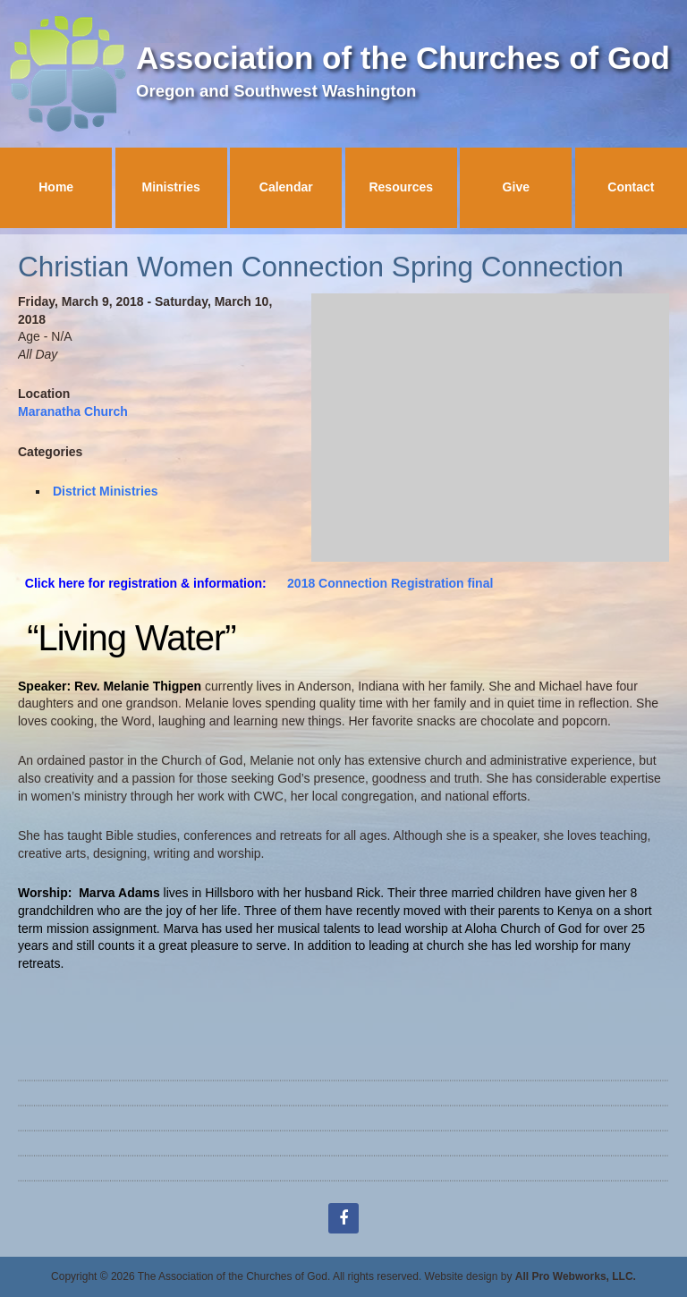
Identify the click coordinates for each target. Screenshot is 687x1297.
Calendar (286, 187)
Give (516, 187)
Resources (401, 187)
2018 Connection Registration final (390, 583)
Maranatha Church (73, 411)
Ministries (171, 187)
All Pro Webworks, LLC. (575, 1276)
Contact (630, 187)
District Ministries (105, 491)
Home (55, 187)
